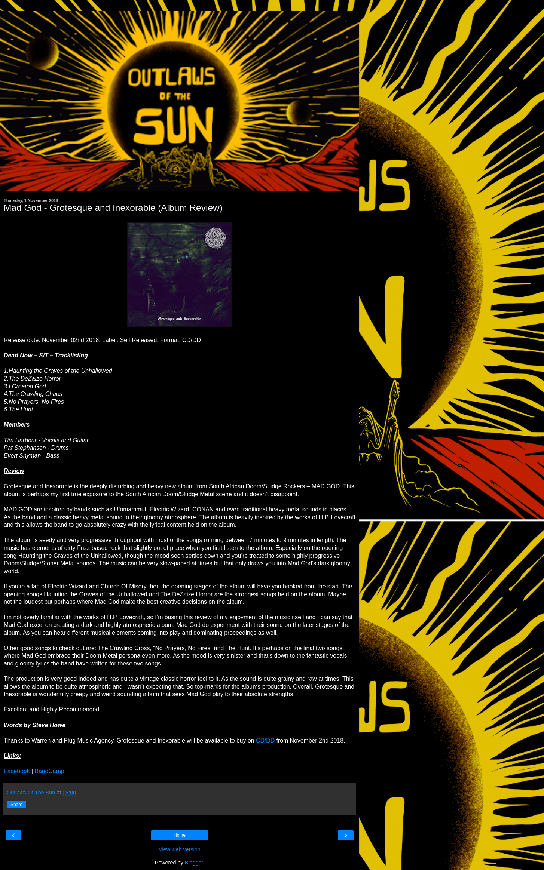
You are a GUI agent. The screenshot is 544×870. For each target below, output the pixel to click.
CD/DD (265, 740)
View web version (180, 849)
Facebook (17, 771)
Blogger (194, 863)
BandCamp (49, 771)
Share (16, 804)
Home (180, 835)
